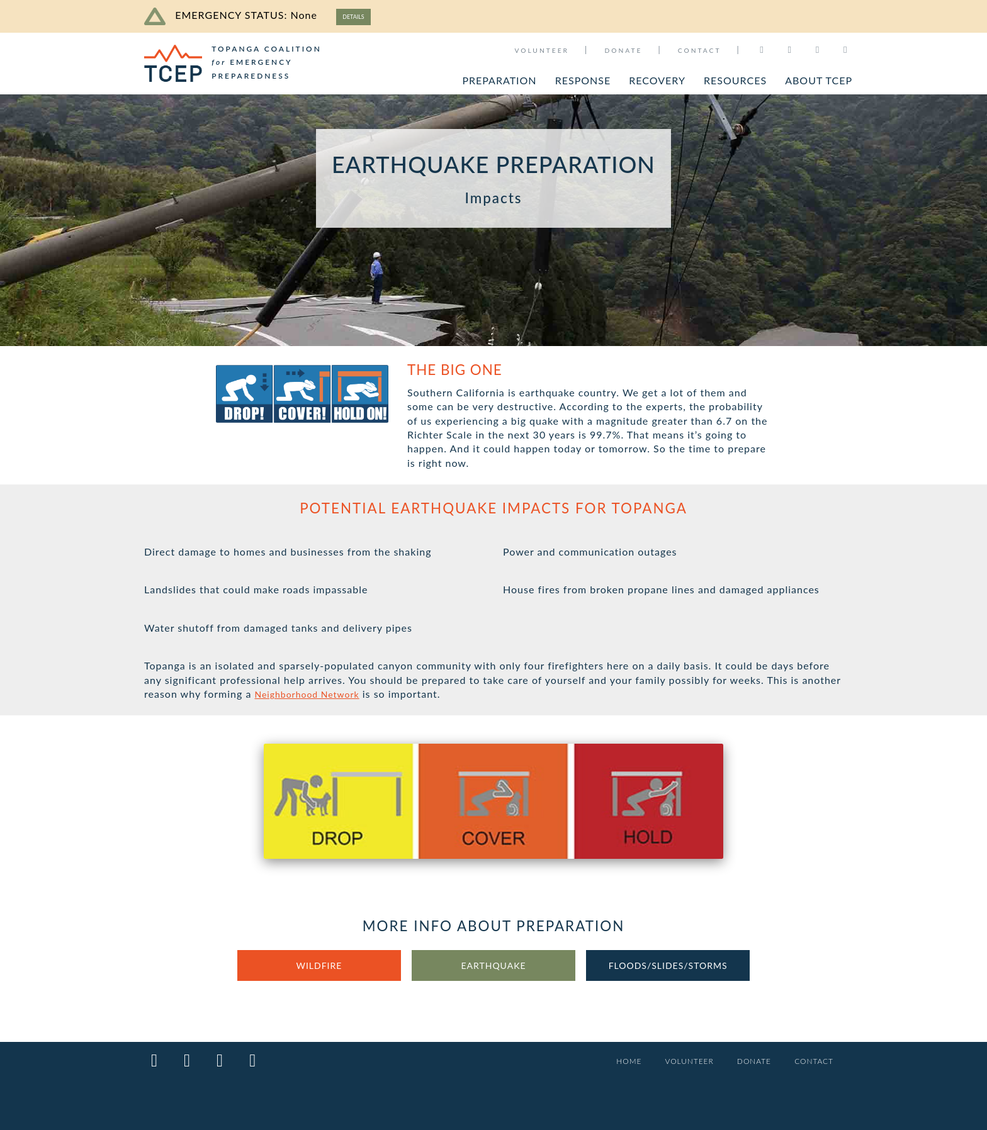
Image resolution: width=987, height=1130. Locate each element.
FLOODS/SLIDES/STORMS (668, 968)
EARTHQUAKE (493, 968)
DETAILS (358, 16)
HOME (612, 1062)
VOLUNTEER (541, 50)
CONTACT (699, 50)
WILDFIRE (319, 968)
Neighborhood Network (313, 696)
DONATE (623, 50)
